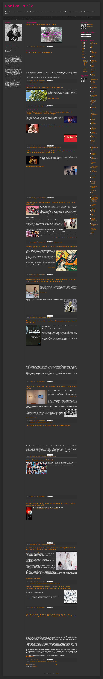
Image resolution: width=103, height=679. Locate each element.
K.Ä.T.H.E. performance (30, 19)
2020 (83, 51)
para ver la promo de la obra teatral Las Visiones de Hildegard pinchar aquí (55, 126)
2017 (83, 55)
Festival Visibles (94, 128)
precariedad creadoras (93, 183)
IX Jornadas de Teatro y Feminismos (94, 144)
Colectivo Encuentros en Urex (42, 456)
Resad (92, 206)
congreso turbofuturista (93, 77)
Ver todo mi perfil (90, 26)
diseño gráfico (93, 92)
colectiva (92, 65)
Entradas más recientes (30, 664)
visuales (92, 232)
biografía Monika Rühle (33, 82)
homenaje (93, 136)
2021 (83, 49)
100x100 (92, 44)
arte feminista (93, 55)
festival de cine (93, 124)
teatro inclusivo (94, 215)
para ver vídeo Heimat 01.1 (53, 97)
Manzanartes (93, 162)
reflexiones (43, 106)
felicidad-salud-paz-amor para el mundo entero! (41, 25)
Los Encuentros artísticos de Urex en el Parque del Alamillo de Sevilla (48, 425)
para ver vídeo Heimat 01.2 (53, 98)
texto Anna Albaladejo (93, 219)
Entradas (84, 34)
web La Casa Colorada (15, 16)
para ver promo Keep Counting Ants (33, 552)
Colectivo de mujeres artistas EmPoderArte (94, 68)
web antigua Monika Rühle (18, 19)
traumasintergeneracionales (94, 225)
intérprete (93, 140)
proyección (52, 147)
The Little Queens (94, 220)
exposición (39, 242)
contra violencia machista (94, 85)
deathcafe (93, 90)
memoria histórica (94, 166)
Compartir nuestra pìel (88, 16)
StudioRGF (93, 210)
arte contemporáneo (94, 52)
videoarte (93, 230)
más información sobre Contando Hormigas (49, 124)
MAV (92, 163)
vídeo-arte (93, 228)
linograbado (93, 153)
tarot (92, 213)
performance (93, 181)
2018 (83, 54)
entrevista (93, 106)
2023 (83, 46)
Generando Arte (43, 242)
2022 (83, 48)
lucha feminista (94, 154)
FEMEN (92, 116)
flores (92, 131)
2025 (83, 43)
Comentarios (84, 36)
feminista (92, 120)
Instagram (30, 16)
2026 (83, 42)
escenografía (93, 107)
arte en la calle (93, 53)
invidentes (93, 141)
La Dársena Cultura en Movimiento (93, 149)
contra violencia (94, 83)
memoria (92, 164)
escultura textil (93, 108)
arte (92, 50)
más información (51, 267)
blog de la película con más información (33, 578)
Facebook (24, 16)
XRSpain (92, 234)
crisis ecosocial (94, 87)
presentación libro (94, 186)
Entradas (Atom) (34, 666)
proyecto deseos (7, 19)
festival (45, 147)
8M (91, 47)
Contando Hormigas (41, 147)
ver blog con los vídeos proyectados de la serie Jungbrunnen (45, 508)
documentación (94, 95)
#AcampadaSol (94, 43)
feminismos (93, 119)
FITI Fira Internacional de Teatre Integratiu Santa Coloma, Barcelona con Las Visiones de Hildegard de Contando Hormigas (50, 151)
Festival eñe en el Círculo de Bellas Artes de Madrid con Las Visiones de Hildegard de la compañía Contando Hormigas (49, 113)
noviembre (85, 71)
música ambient (94, 171)
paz (92, 180)
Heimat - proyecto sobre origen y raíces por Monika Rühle (44, 87)
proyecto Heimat (47, 16)
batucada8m (93, 60)
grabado (92, 135)
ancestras (93, 48)
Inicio (56, 664)
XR (91, 233)
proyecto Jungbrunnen (56, 16)
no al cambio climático (93, 175)
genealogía (93, 132)
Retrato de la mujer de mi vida (94, 209)
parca (92, 178)
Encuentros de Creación (93, 102)
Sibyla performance (38, 16)
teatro (55, 147)
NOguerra (93, 177)
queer (92, 192)
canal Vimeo (6, 16)
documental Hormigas (67, 16)
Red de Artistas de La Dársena (94, 196)
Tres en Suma (93, 226)
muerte (92, 170)
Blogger (57, 673)
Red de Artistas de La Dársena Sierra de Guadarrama (94, 198)
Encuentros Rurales (93, 104)
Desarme (93, 91)
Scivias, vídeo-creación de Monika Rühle (39, 52)
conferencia (93, 75)
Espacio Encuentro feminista (93, 111)
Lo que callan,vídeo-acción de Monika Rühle (40, 460)
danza (92, 88)
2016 (83, 57)
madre (92, 157)
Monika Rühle (19, 6)
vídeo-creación (46, 82)
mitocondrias (93, 168)
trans (92, 223)
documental (46, 583)
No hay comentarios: (42, 46)
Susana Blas (93, 211)
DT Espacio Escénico (93, 98)
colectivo (92, 66)
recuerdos (93, 193)
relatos (92, 205)
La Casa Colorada (40, 82)
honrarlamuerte (94, 137)
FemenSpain (93, 118)
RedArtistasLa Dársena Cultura (94, 201)
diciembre (85, 60)
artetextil (92, 57)
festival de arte (93, 123)
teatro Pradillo (93, 217)
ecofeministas (93, 100)
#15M (92, 42)
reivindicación (47, 106)
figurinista (48, 147)
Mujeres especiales (78, 16)
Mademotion (93, 156)
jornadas (92, 146)
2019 (83, 52)
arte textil (93, 56)
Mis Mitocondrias (94, 167)
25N (92, 46)
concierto (93, 74)
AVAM (92, 59)
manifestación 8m (94, 158)
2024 (83, 45)
